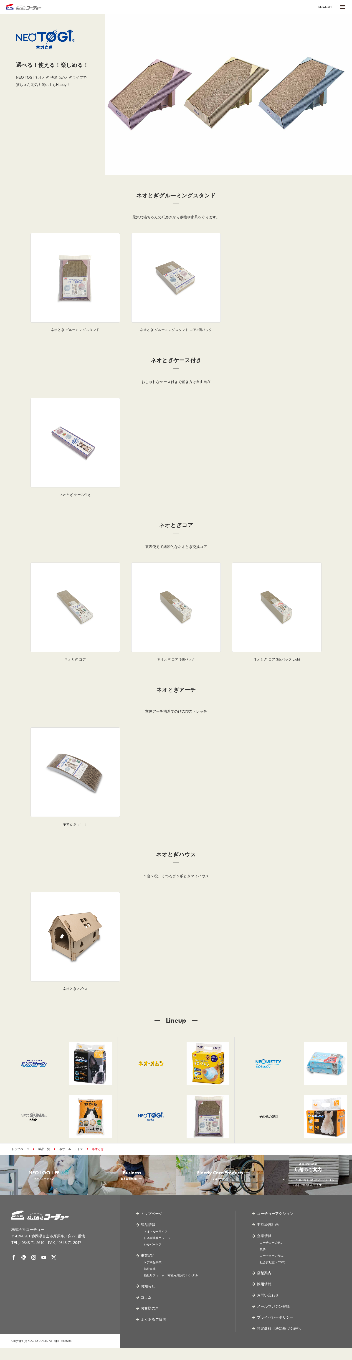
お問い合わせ (268, 1307)
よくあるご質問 (153, 1331)
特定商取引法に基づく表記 (279, 1340)
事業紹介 (148, 1267)
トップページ (20, 1155)
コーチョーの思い (272, 1254)
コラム (146, 1309)
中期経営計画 (268, 1237)
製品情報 (148, 1237)
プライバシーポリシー (275, 1329)
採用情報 (264, 1296)
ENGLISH (324, 6)
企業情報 (264, 1248)
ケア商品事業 (153, 1274)
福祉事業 (150, 1280)
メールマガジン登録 (273, 1318)
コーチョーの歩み (272, 1267)
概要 (263, 1261)
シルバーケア (153, 1256)
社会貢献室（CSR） (273, 1274)
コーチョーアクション (275, 1225)
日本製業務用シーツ (157, 1250)
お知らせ (148, 1298)
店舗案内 (264, 1285)
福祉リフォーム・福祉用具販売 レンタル (171, 1287)
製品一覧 (44, 1155)
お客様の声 (150, 1320)
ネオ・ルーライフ (71, 1155)
